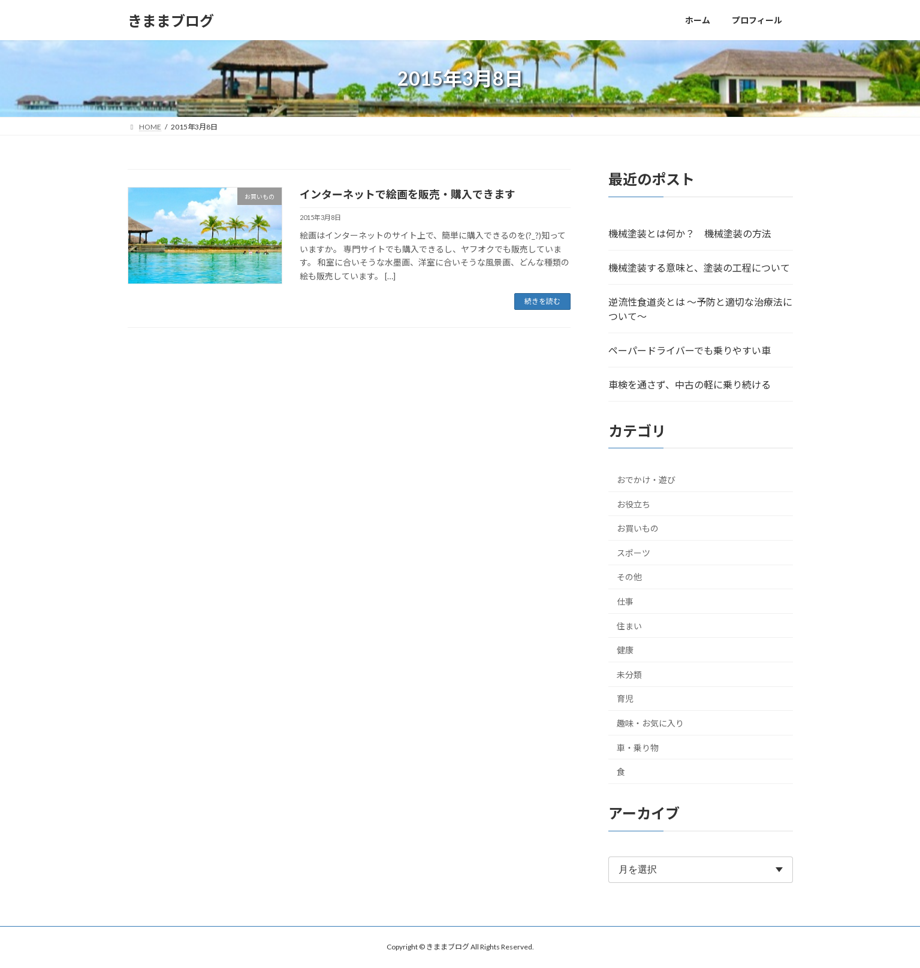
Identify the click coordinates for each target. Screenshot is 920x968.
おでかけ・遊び (646, 480)
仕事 (625, 601)
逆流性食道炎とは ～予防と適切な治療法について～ (700, 309)
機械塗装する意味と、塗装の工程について (699, 267)
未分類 (629, 675)
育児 (625, 699)
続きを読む (542, 301)
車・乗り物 (638, 748)
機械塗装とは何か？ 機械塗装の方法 (689, 233)
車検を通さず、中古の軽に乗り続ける (689, 384)
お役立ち (633, 504)
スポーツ (633, 553)
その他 (629, 577)
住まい (629, 626)
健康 (625, 650)
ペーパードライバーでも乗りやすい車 (689, 350)
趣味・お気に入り (650, 723)
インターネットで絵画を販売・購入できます (407, 194)
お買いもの (638, 528)
